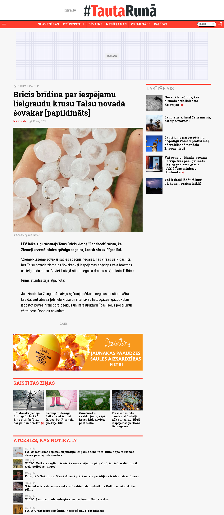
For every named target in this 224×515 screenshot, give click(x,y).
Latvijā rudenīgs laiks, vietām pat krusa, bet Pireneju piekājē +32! (60, 418)
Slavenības (48, 24)
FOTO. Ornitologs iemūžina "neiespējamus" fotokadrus (64, 511)
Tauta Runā (26, 86)
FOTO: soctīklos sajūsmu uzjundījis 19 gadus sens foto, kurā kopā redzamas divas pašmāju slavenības (79, 453)
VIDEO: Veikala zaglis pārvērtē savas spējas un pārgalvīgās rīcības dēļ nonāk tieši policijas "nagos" (81, 464)
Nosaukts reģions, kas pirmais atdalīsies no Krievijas (181, 100)
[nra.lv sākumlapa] (70, 10)
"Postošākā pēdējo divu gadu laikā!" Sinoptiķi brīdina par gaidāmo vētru (26, 418)
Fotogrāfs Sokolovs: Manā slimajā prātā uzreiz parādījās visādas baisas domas (82, 476)
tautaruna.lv (19, 121)
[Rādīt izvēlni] (4, 24)
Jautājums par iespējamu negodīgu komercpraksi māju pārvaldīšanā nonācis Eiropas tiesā (187, 142)
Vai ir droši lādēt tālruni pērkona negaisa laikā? (183, 181)
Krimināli (140, 24)
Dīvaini (95, 24)
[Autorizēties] (220, 24)
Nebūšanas (116, 24)
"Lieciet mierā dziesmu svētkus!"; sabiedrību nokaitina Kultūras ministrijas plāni (80, 487)
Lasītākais (160, 88)
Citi (37, 86)
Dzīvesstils (73, 24)
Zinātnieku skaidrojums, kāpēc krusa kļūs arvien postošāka (93, 418)
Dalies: (64, 323)
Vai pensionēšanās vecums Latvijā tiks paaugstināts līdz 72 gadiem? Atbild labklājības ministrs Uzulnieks (186, 164)
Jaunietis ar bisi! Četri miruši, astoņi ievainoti (187, 119)
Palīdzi (160, 24)
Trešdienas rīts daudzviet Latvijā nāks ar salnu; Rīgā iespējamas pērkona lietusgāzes (126, 419)
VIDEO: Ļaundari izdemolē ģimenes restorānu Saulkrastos (67, 499)
